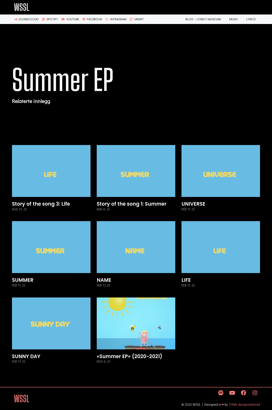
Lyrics (251, 19)
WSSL (21, 7)
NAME (104, 280)
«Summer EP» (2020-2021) (129, 356)
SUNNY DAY (26, 356)
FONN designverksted (244, 404)
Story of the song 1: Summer (131, 203)
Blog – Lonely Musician (203, 19)
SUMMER (22, 280)
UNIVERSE (193, 203)
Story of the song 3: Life (41, 203)
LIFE (186, 280)
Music (233, 19)
